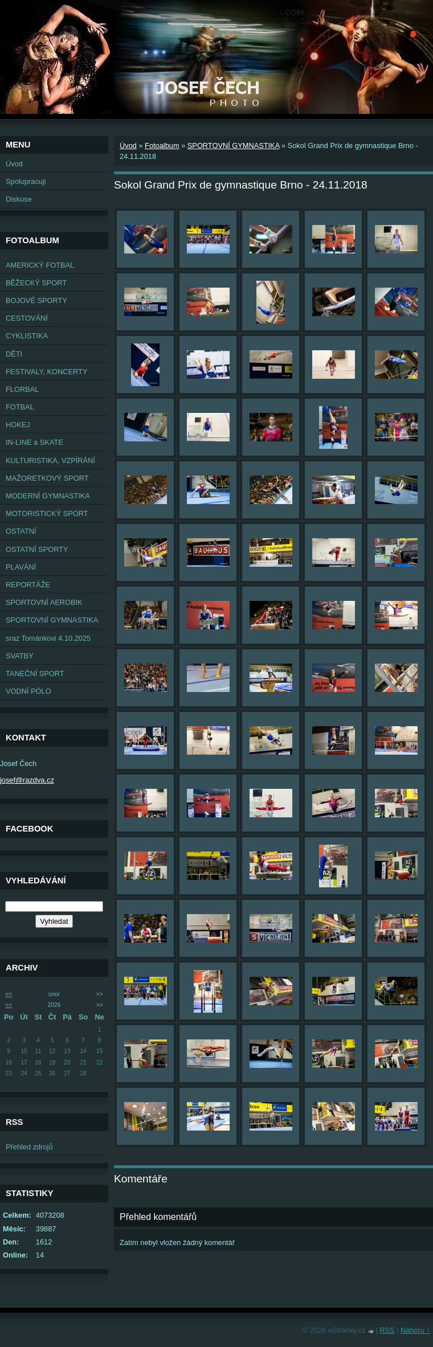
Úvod (14, 163)
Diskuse (19, 199)
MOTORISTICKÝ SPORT (47, 513)
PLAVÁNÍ (21, 567)
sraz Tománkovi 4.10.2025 (48, 638)
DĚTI (14, 354)
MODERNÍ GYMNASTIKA (48, 496)
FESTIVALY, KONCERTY (46, 371)
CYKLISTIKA (27, 335)
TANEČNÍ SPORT (35, 673)
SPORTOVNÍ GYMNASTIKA (52, 620)
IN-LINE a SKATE (34, 442)
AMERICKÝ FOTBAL (40, 265)
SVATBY (20, 656)
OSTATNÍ (21, 531)
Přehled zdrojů (29, 1147)
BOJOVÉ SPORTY (36, 300)
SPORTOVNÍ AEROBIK (44, 602)
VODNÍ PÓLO (28, 691)
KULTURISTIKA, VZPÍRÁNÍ (50, 460)
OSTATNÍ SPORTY (37, 549)
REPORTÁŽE (28, 584)
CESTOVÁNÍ (27, 318)
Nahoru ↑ (415, 1330)
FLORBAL (22, 389)
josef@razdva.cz (27, 780)
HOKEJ (18, 424)
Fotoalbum (162, 145)
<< (8, 994)
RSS (386, 1330)
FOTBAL (20, 407)
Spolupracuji (26, 181)
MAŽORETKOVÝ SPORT (47, 478)
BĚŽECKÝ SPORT (36, 283)
